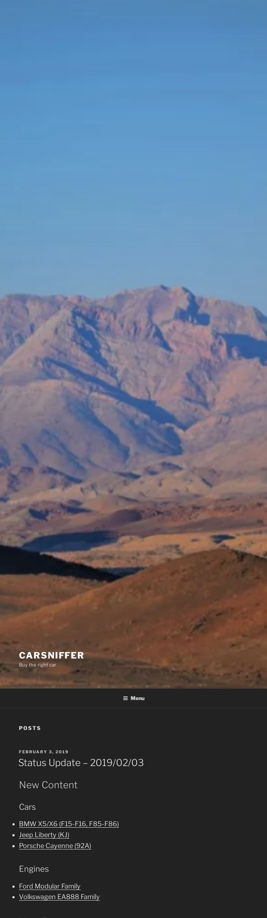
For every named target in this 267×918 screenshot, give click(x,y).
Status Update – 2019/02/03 (81, 762)
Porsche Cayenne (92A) (55, 845)
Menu (133, 698)
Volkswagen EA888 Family (59, 897)
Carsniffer (52, 655)
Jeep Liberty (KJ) (44, 835)
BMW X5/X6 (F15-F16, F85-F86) (69, 824)
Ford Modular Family (50, 886)
